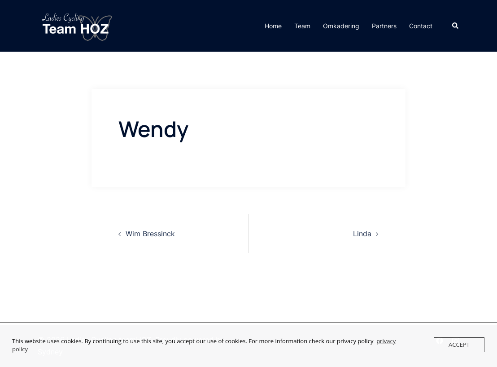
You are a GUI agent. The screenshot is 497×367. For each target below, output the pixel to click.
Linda (362, 233)
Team (302, 26)
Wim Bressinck (150, 233)
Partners (384, 26)
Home (273, 26)
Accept (459, 344)
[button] (455, 25)
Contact (420, 26)
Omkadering (341, 26)
